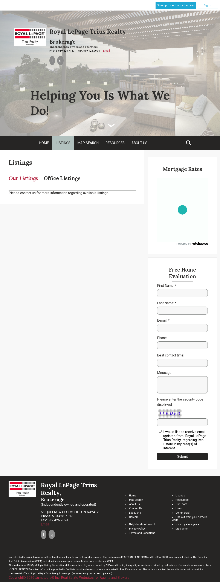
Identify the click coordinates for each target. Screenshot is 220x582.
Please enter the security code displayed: (180, 402)
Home (44, 143)
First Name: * (167, 286)
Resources (115, 143)
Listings (63, 143)
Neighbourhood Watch (142, 524)
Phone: (162, 338)
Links (179, 508)
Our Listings (23, 178)
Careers (134, 517)
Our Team (181, 504)
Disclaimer (182, 528)
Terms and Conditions (142, 532)
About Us (139, 143)
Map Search (88, 143)
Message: (164, 373)
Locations (135, 512)
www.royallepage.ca (187, 524)
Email (106, 50)
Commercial (183, 512)
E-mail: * (163, 320)
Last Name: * (166, 303)
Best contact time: (170, 355)
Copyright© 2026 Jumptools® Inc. (34, 578)
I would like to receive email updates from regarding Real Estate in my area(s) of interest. (184, 440)
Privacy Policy (137, 528)
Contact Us (135, 508)
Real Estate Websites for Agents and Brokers (95, 578)
